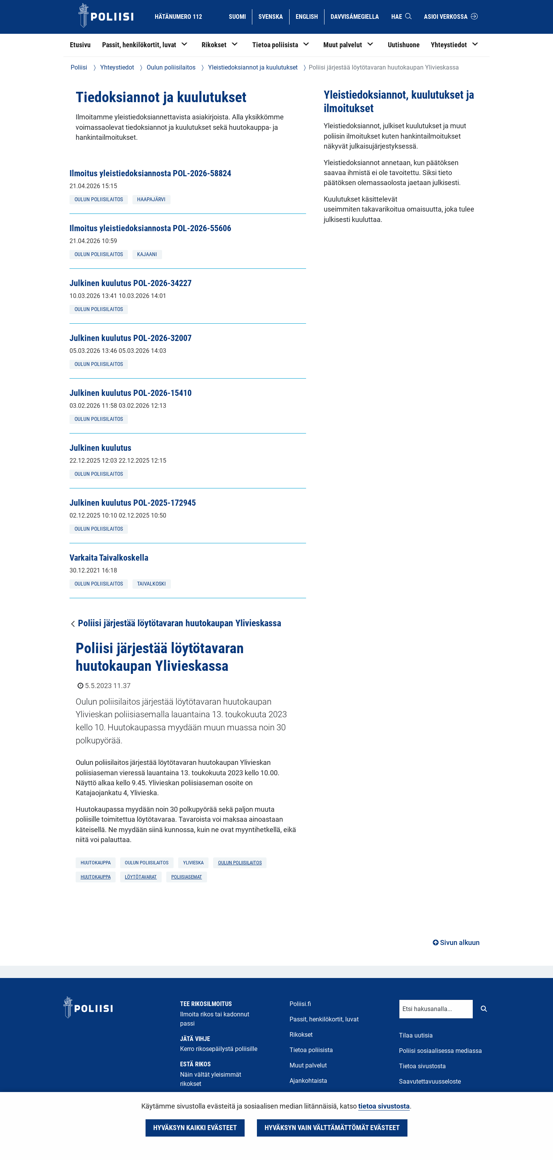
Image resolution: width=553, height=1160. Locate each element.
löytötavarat (141, 877)
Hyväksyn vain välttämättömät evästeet (332, 1128)
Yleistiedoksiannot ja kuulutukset (252, 67)
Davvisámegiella (354, 16)
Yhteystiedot (116, 67)
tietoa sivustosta (384, 1106)
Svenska (273, 16)
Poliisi (79, 67)
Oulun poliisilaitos (170, 67)
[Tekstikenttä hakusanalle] (436, 1009)
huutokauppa (96, 877)
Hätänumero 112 (178, 16)
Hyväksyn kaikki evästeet (195, 1128)
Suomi (240, 16)
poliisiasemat (186, 877)
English (309, 16)
